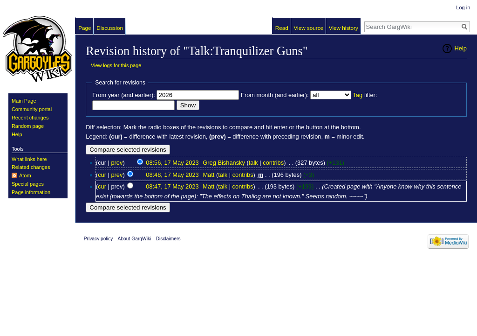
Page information (31, 192)
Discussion (109, 28)
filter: (365, 94)
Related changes (31, 167)
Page (84, 28)
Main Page (24, 101)
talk (253, 162)
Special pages (28, 184)
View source (309, 28)
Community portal (32, 109)
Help (461, 48)
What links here (29, 159)
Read (281, 28)
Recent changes (30, 117)
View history (343, 28)
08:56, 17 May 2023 (172, 162)
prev (117, 162)
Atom (25, 175)
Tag (357, 94)
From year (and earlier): (123, 94)
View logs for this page (116, 65)
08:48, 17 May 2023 (172, 174)
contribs (273, 162)
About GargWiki (134, 238)
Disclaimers (168, 238)
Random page (28, 126)
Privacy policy (98, 238)
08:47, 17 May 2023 (172, 186)
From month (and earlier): (274, 94)
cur (102, 174)
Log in (463, 7)
